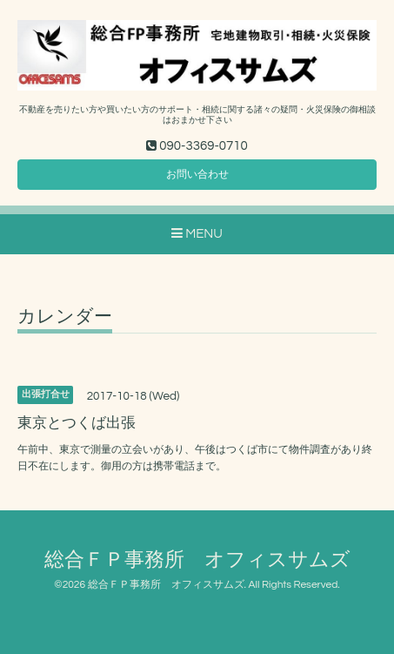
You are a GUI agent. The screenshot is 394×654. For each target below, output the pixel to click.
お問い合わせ (197, 174)
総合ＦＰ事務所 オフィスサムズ (197, 560)
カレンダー (64, 316)
